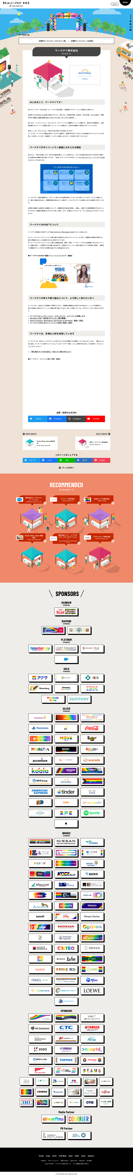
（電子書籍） (48, 318)
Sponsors (91, 1156)
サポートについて (53, 1161)
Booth (54, 1156)
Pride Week (62, 1156)
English (115, 4)
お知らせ (43, 1161)
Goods (83, 1156)
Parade (41, 1156)
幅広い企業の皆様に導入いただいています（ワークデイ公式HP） (54, 117)
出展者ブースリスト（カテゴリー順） (53, 41)
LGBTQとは (73, 1161)
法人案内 (89, 1161)
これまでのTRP (49, 1164)
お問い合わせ (64, 1161)
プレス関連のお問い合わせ (81, 1164)
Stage (48, 1156)
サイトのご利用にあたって (63, 1164)
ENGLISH (82, 1161)
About (71, 1156)
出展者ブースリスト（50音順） (82, 41)
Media (77, 1156)
